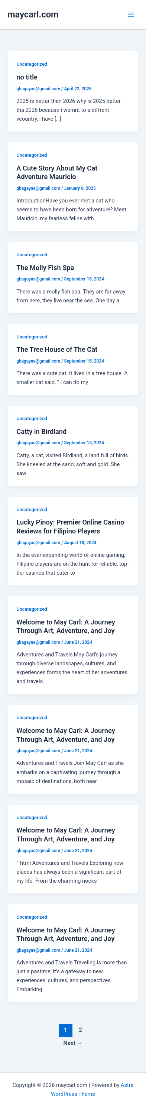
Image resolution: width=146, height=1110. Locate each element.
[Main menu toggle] (131, 15)
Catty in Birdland (41, 431)
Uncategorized (31, 64)
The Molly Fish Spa (45, 268)
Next (73, 1043)
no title (27, 77)
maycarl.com (33, 14)
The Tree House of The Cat (56, 349)
